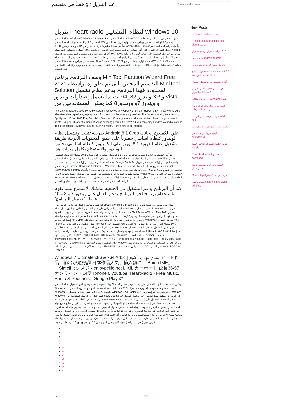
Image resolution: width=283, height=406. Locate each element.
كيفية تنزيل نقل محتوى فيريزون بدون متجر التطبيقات (208, 107)
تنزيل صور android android (206, 58)
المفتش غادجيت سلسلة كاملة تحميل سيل (207, 166)
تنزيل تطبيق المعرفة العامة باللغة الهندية (209, 145)
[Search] (203, 4)
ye (63, 347)
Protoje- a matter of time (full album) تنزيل (208, 42)
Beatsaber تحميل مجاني (205, 34)
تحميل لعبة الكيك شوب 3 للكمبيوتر (210, 126)
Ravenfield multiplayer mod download (207, 156)
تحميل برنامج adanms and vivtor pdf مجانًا (209, 183)
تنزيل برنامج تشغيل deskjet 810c (209, 51)
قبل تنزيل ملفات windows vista (209, 98)
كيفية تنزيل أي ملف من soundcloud (204, 135)
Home (145, 396)
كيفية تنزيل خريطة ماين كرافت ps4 (208, 118)
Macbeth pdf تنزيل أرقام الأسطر (209, 175)
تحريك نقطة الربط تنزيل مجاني (208, 64)
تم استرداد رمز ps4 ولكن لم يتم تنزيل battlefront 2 (208, 90)
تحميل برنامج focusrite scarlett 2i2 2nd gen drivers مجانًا (210, 73)
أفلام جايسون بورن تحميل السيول (209, 81)
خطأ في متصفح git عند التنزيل (83, 4)
